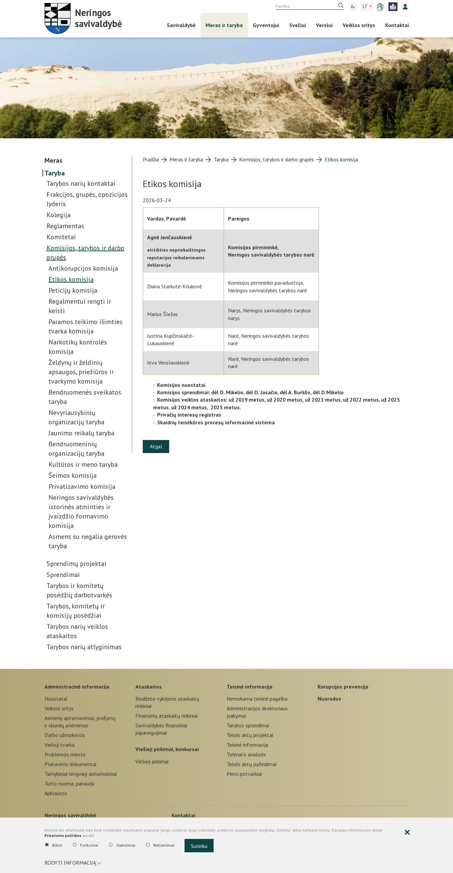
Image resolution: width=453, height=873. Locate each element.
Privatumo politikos (62, 835)
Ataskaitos (148, 686)
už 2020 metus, (284, 399)
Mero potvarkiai (244, 773)
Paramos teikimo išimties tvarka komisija (85, 326)
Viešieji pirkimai (151, 761)
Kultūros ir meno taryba (83, 464)
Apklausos (55, 793)
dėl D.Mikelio (328, 392)
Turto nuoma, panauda (69, 783)
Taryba (54, 173)
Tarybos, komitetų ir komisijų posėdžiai (75, 611)
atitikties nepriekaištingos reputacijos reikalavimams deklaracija (176, 257)
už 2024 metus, (191, 407)
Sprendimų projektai (76, 563)
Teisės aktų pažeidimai (251, 764)
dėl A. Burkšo (295, 392)
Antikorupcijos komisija (83, 268)
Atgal (156, 446)
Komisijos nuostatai (181, 385)
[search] (309, 6)
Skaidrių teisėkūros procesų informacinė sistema (216, 422)
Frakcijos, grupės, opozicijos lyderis (87, 199)
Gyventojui (266, 25)
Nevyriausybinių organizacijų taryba (76, 417)
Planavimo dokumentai (70, 764)
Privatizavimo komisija (81, 486)
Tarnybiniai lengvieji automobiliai (80, 773)
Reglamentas (65, 226)
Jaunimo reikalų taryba (81, 433)
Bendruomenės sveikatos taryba (84, 397)
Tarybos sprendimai (248, 725)
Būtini (53, 845)
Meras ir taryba (224, 25)
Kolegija (58, 214)
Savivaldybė (181, 25)
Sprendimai (63, 574)
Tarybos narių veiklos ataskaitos (77, 631)
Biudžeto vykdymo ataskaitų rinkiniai (167, 702)
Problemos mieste (65, 754)
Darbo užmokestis (64, 735)
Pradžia (151, 159)
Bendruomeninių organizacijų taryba (76, 449)
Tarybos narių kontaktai (80, 183)
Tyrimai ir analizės (246, 754)
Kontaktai (397, 25)
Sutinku (199, 846)
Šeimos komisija (72, 475)
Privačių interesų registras (189, 414)
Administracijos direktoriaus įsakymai (257, 712)
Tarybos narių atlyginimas (84, 646)
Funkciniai (85, 845)
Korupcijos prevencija (343, 686)
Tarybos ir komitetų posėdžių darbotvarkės (79, 590)
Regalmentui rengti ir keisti (79, 306)
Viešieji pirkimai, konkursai (167, 749)
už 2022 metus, (361, 399)
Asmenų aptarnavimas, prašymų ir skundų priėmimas (80, 722)
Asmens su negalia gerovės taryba (87, 541)
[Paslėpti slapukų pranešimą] (407, 833)
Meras (53, 160)
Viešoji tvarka (59, 744)
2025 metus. (226, 407)
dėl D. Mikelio (227, 392)
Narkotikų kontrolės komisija (77, 347)
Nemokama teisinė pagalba (257, 698)
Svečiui (297, 25)
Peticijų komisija (72, 290)
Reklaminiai (160, 845)
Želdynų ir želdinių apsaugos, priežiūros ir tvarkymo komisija (81, 372)
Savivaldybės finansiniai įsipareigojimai (161, 729)
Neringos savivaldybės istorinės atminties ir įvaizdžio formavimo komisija (81, 511)
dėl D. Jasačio (261, 392)
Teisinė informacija (249, 686)
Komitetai (61, 237)
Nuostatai (55, 698)
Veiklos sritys (359, 25)
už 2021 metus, (323, 399)
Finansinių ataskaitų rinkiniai (166, 715)
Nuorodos (329, 698)
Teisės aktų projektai (250, 735)
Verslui (324, 25)
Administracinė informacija (76, 686)
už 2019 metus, (247, 399)
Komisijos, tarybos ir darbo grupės (85, 253)
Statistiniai (122, 845)
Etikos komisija (71, 279)
